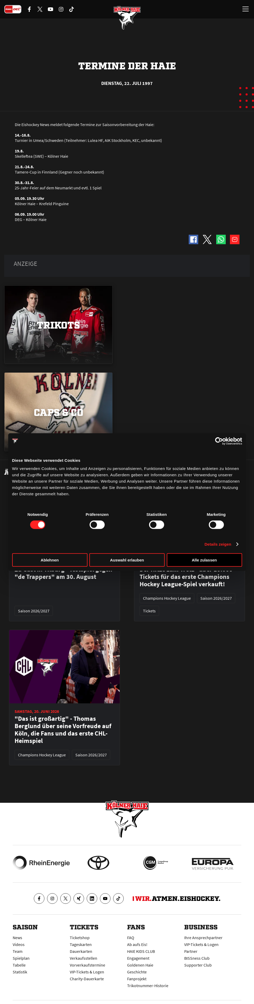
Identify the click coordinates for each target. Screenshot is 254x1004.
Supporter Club (198, 965)
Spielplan (21, 958)
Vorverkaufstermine (87, 965)
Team (17, 951)
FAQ (130, 937)
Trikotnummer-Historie (147, 985)
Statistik (20, 971)
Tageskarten (81, 944)
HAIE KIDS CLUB (141, 951)
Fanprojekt (136, 978)
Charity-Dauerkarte (87, 978)
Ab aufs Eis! (137, 944)
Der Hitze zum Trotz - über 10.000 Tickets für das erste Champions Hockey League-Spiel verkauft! (186, 577)
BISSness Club (197, 958)
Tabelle (19, 965)
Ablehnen (50, 560)
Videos (19, 944)
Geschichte (137, 971)
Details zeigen (218, 544)
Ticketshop (80, 937)
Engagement (138, 958)
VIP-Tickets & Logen (87, 971)
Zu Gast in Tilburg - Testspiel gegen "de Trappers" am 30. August (63, 573)
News (17, 937)
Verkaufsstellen (83, 958)
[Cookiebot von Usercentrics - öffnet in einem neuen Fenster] (219, 441)
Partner (190, 951)
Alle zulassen (204, 560)
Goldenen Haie (140, 965)
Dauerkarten (81, 951)
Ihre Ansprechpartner (203, 937)
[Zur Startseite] (127, 18)
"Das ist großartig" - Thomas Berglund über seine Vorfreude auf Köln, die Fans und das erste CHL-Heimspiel (63, 729)
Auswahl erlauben (127, 560)
